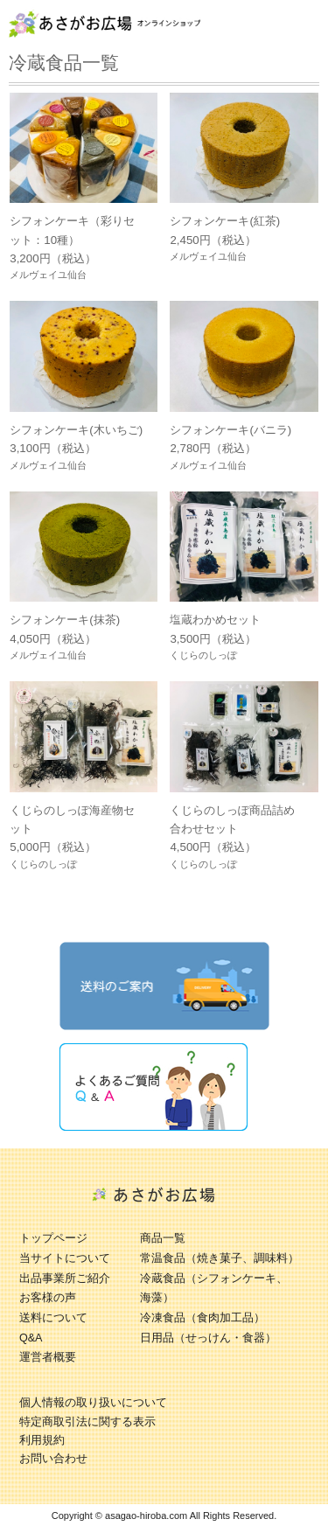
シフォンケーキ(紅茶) (225, 220)
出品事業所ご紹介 (64, 1278)
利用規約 (42, 1440)
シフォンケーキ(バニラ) (230, 429)
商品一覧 (162, 1238)
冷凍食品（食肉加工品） (202, 1318)
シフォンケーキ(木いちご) (76, 429)
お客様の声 (47, 1298)
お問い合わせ (53, 1459)
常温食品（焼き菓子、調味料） (219, 1258)
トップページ (53, 1238)
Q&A (31, 1338)
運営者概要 (47, 1357)
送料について (53, 1318)
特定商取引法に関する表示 (87, 1422)
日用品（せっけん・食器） (208, 1338)
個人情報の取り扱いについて (93, 1403)
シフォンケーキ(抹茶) (65, 619)
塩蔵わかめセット (215, 619)
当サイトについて (64, 1258)
